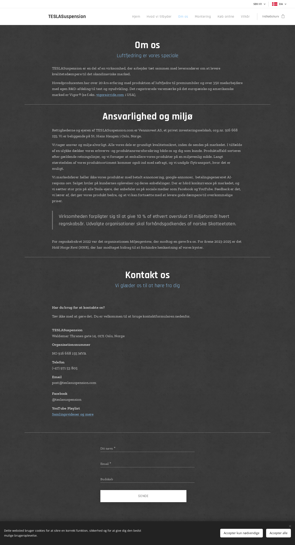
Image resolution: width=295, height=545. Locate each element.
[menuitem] (146, 16)
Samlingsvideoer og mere (73, 414)
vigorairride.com (110, 94)
